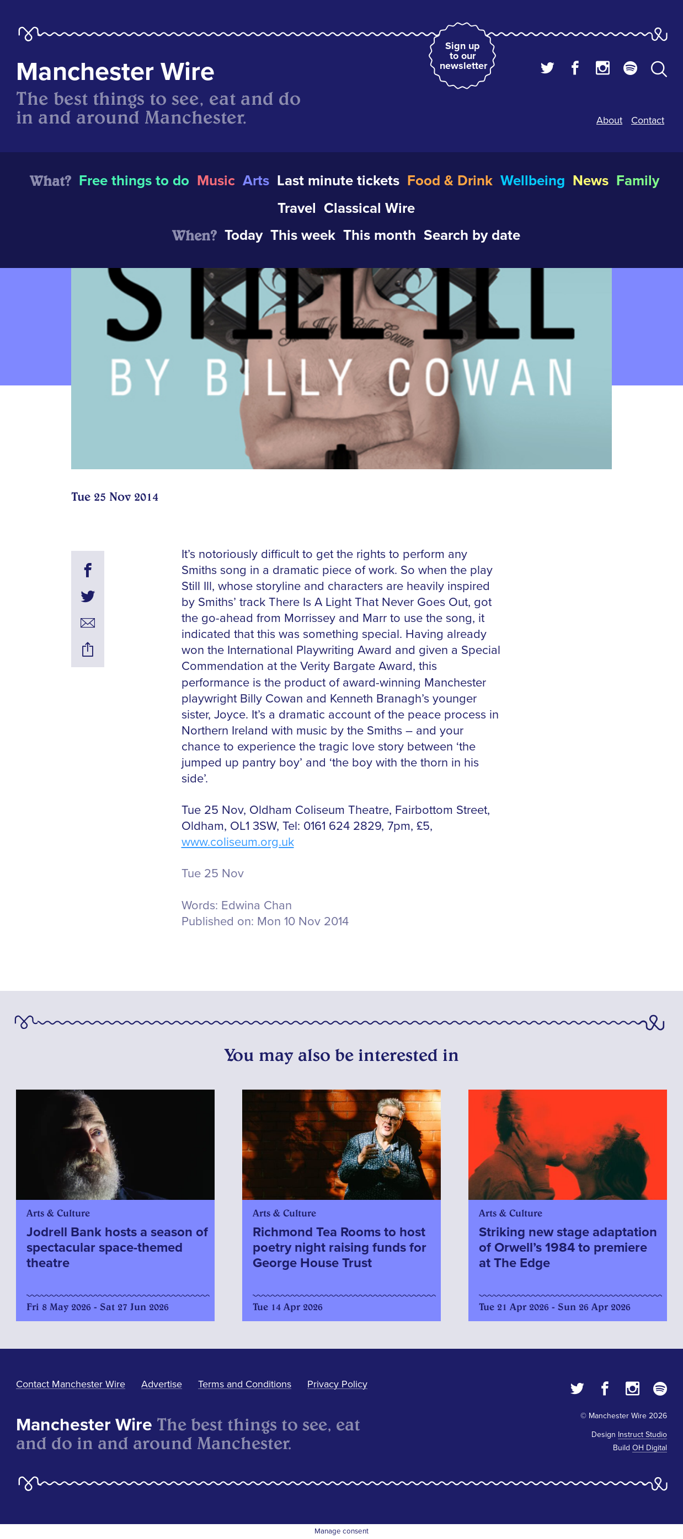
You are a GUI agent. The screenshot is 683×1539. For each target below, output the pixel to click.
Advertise (161, 1384)
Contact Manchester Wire (70, 1384)
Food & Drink (450, 181)
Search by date (472, 235)
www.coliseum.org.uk (238, 842)
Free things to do (134, 181)
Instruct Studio (642, 1434)
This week (302, 235)
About (609, 120)
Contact (647, 120)
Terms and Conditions (244, 1384)
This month (379, 235)
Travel (297, 208)
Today (244, 235)
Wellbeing (532, 181)
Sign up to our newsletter (463, 56)
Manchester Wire (115, 72)
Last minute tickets (338, 181)
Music (216, 181)
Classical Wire (369, 208)
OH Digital (649, 1447)
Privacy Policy (337, 1384)
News (591, 181)
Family (637, 181)
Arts (256, 181)
